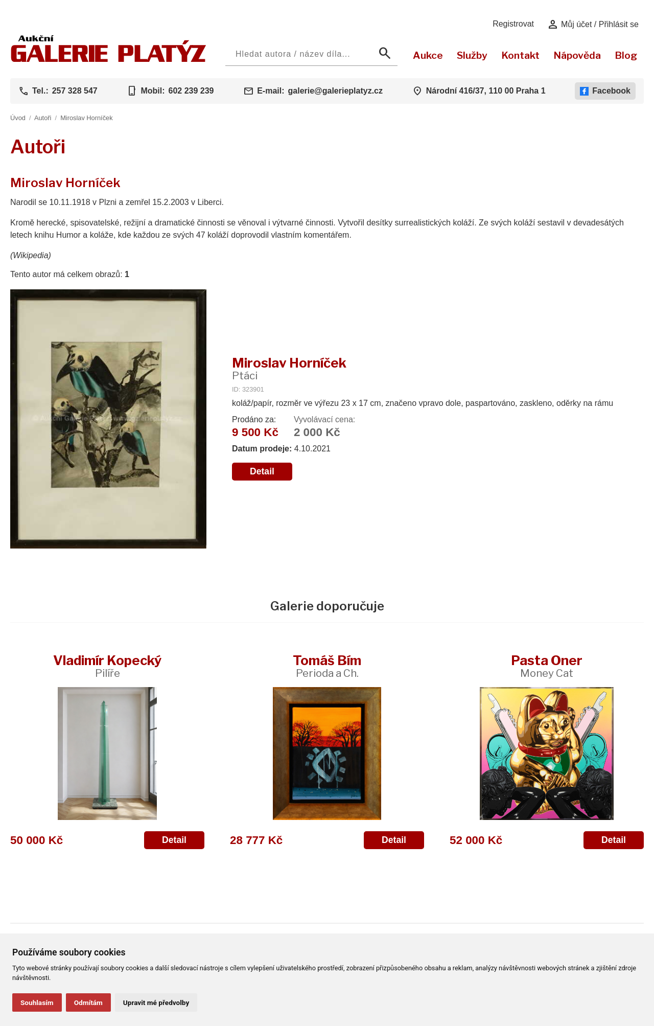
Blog (626, 55)
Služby (472, 55)
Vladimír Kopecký (107, 665)
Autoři (42, 118)
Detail (262, 471)
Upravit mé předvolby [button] (156, 1002)
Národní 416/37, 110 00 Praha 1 (486, 90)
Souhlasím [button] (37, 1002)
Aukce (428, 55)
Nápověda (577, 55)
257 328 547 (75, 90)
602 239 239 (191, 90)
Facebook (605, 91)
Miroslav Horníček (86, 118)
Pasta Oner (546, 665)
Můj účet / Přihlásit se (593, 24)
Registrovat (513, 23)
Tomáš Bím (327, 665)
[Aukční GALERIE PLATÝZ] (108, 59)
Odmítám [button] (88, 1002)
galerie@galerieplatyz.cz (335, 90)
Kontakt (520, 55)
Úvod (18, 118)
